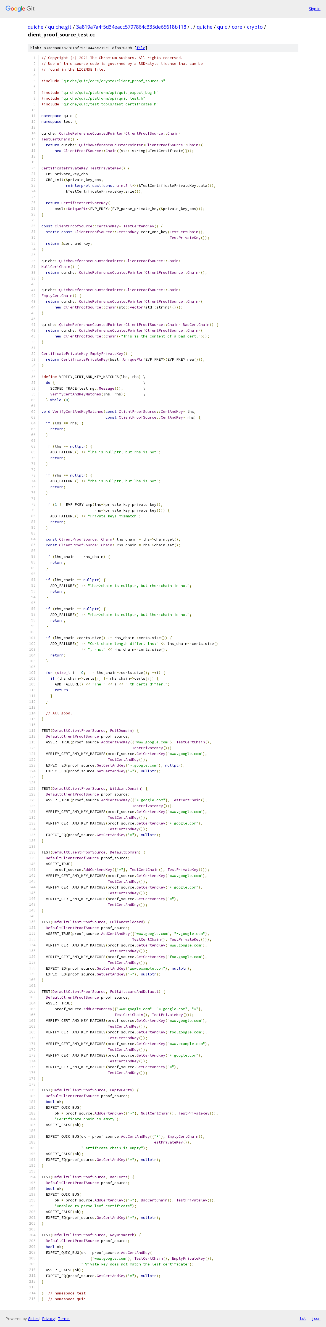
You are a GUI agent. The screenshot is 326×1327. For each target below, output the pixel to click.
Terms (64, 1318)
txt (302, 1318)
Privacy (48, 1318)
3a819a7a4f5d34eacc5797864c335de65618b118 (131, 26)
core (237, 26)
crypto (255, 26)
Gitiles (33, 1318)
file (140, 48)
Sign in (314, 8)
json (316, 1318)
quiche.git (60, 26)
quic (222, 26)
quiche (35, 26)
